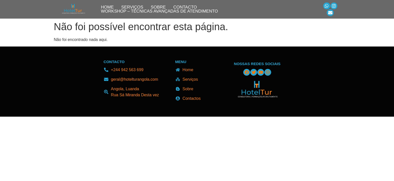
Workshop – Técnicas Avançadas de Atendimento (159, 11)
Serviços (132, 7)
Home (107, 7)
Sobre (158, 7)
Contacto (185, 7)
